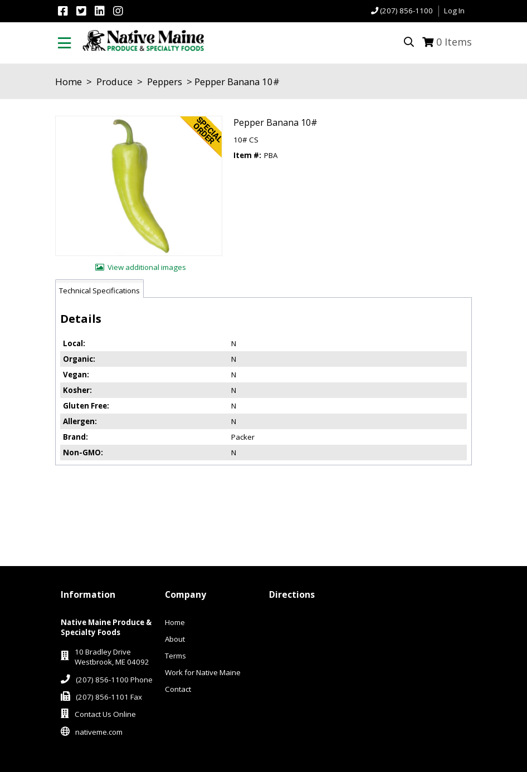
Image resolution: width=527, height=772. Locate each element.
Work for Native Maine (203, 672)
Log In (454, 11)
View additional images (147, 267)
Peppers (164, 81)
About (175, 639)
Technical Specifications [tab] (99, 291)
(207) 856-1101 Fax (109, 697)
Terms (175, 656)
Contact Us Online (105, 714)
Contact (178, 689)
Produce (114, 81)
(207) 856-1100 (406, 11)
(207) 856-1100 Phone (114, 680)
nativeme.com (99, 732)
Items (454, 41)
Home (68, 81)
